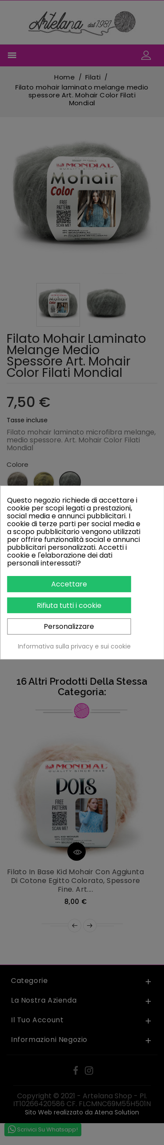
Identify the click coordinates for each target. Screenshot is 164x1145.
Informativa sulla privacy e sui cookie (74, 646)
